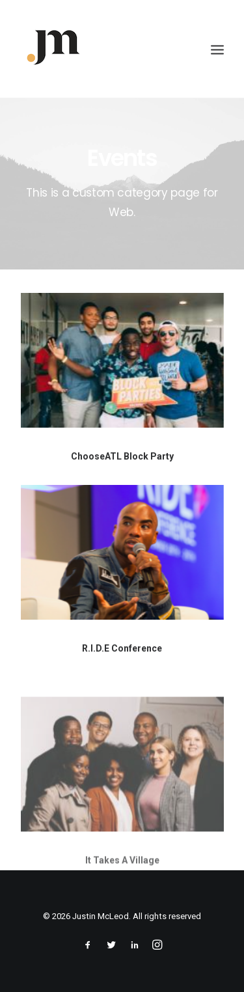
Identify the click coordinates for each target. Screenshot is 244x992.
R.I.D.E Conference (122, 648)
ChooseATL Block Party (122, 456)
